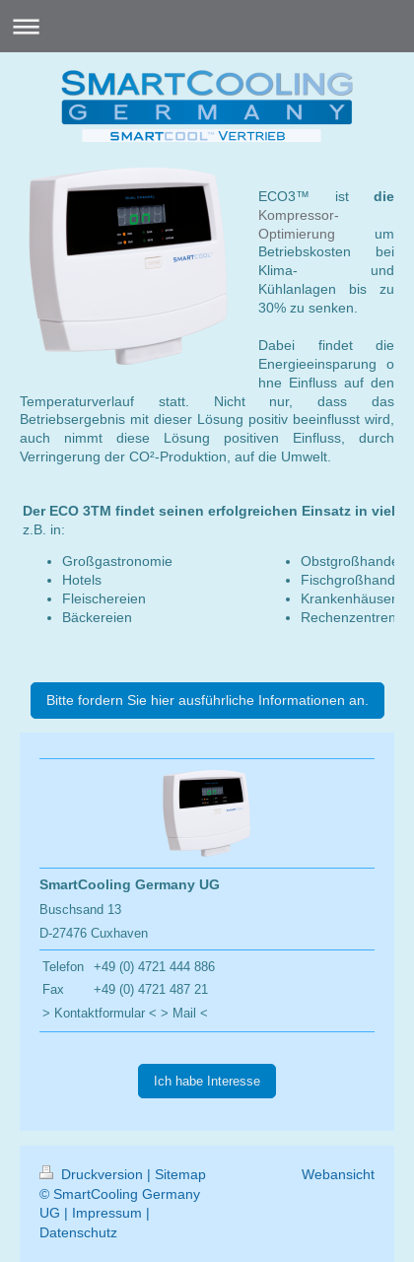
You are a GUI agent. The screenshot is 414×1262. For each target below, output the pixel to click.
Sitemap (180, 1174)
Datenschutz (78, 1232)
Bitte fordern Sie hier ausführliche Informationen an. (207, 700)
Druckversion (93, 1174)
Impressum (107, 1213)
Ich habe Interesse (207, 1080)
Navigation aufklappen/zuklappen (207, 26)
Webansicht (338, 1174)
